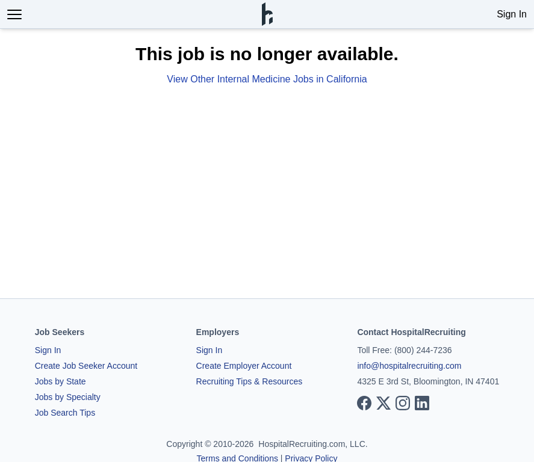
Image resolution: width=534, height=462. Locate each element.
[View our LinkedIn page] (422, 403)
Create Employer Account (244, 366)
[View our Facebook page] (364, 403)
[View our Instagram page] (403, 403)
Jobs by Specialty (68, 397)
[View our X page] (383, 403)
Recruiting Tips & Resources (249, 381)
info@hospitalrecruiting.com (409, 366)
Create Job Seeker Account (86, 366)
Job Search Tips (65, 412)
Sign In (512, 14)
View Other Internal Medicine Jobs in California (267, 79)
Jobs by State (60, 381)
